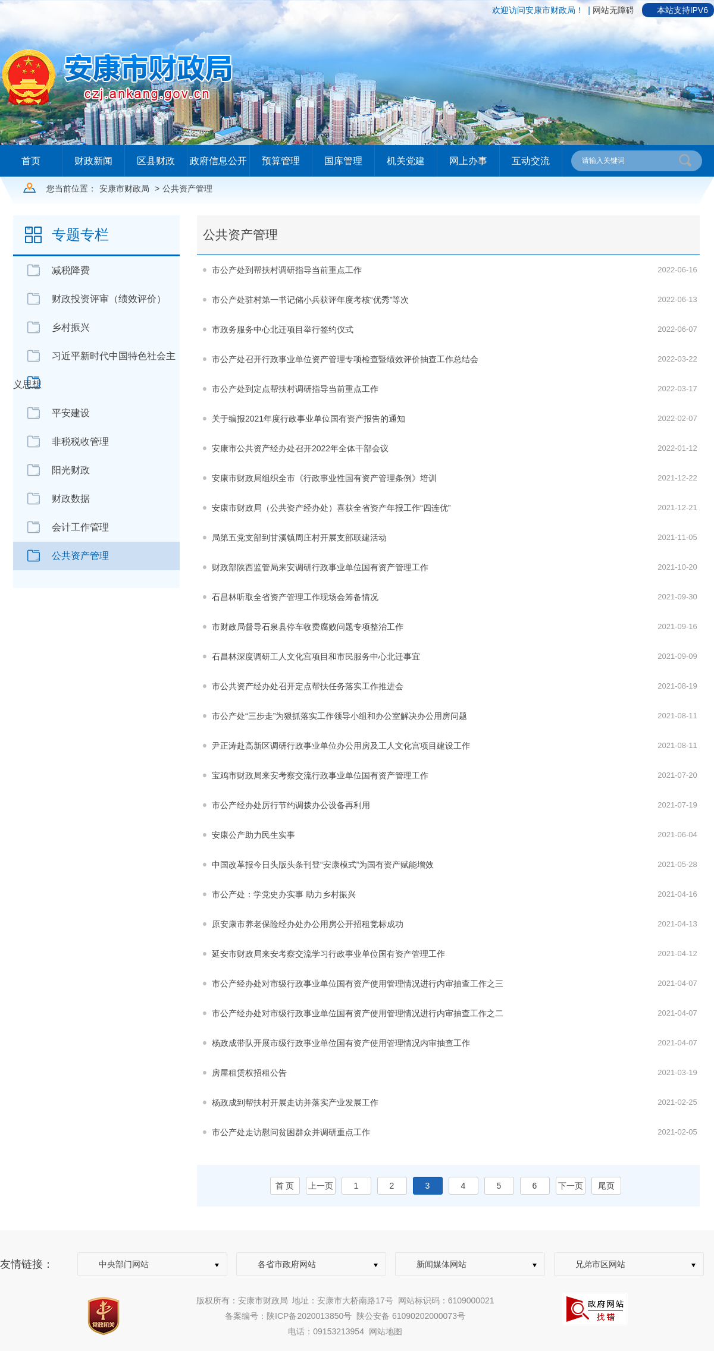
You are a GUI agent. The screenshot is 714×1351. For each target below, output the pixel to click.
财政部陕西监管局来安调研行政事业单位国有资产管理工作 (320, 567)
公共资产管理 (187, 188)
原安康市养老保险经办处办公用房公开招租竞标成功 (307, 924)
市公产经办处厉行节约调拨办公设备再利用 (291, 805)
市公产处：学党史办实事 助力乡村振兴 (284, 894)
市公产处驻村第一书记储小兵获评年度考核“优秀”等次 (310, 299)
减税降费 (71, 270)
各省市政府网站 (287, 1264)
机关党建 (406, 161)
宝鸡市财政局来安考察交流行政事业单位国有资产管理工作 (320, 775)
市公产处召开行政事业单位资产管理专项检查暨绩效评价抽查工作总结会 (345, 359)
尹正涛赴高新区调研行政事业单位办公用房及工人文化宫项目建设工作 (341, 745)
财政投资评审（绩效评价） (109, 299)
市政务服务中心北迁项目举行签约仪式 (282, 329)
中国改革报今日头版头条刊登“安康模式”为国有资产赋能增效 (323, 864)
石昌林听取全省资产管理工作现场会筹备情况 (295, 597)
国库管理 (343, 161)
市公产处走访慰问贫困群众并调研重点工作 (291, 1132)
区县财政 (156, 161)
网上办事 (468, 161)
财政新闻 (93, 161)
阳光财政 (71, 470)
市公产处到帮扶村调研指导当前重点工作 (287, 270)
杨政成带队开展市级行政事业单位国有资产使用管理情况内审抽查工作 (341, 1043)
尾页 (606, 1185)
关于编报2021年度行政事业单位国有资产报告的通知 (308, 418)
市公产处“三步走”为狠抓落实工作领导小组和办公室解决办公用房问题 (339, 716)
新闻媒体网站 (441, 1264)
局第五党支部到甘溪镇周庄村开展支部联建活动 (299, 537)
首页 (30, 161)
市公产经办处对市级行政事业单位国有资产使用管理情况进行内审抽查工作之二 (357, 1013)
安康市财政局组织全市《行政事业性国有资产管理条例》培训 (324, 478)
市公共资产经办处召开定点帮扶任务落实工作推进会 (307, 686)
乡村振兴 (71, 327)
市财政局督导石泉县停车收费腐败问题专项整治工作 (307, 626)
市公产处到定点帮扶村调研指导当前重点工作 (295, 389)
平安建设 (71, 413)
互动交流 (531, 161)
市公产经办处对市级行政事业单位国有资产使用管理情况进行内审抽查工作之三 (357, 983)
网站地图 (385, 1331)
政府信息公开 (218, 161)
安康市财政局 (124, 188)
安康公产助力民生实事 (253, 835)
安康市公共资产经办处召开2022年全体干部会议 (300, 448)
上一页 (320, 1185)
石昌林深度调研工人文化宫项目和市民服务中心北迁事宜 (316, 656)
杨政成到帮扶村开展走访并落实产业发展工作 (295, 1102)
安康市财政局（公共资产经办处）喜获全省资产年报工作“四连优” (331, 508)
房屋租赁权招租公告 (249, 1072)
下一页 (570, 1185)
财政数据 (71, 499)
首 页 (285, 1185)
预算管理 (281, 161)
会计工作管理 (80, 527)
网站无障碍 (613, 10)
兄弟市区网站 (600, 1264)
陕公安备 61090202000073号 (410, 1316)
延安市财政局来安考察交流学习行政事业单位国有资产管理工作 (328, 954)
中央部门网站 (124, 1264)
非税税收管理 (80, 441)
